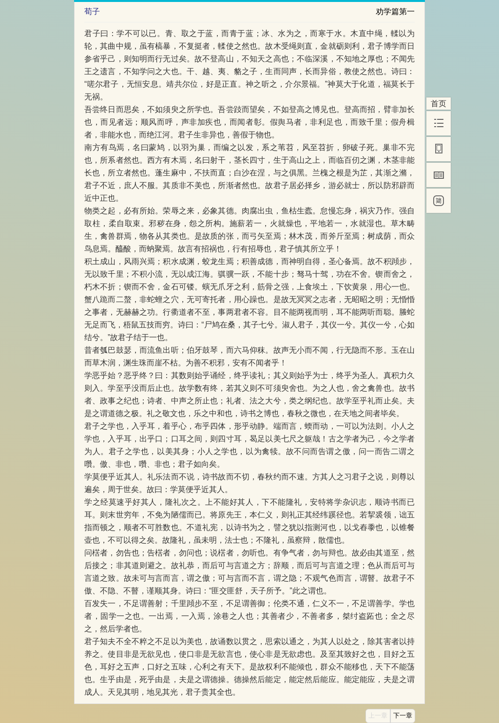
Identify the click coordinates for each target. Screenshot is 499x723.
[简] (438, 201)
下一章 (402, 715)
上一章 (377, 715)
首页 (438, 103)
